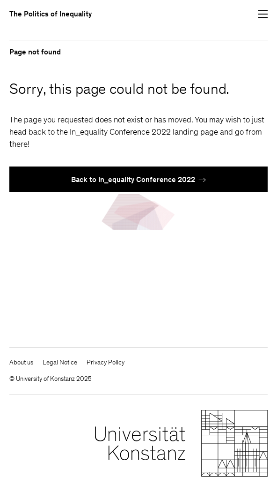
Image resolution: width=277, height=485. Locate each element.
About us (21, 362)
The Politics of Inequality (50, 13)
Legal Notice (60, 362)
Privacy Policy (105, 362)
